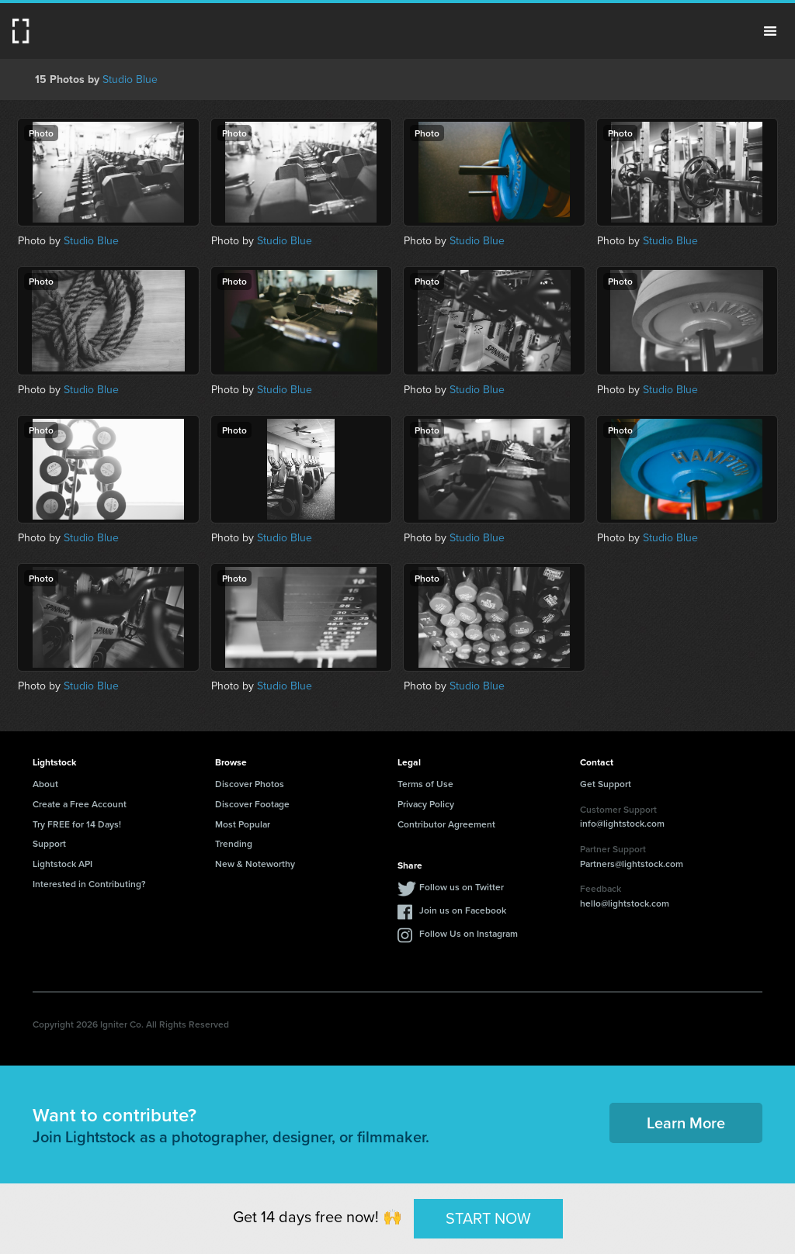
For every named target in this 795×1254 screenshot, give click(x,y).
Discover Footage (252, 803)
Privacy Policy (426, 803)
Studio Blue (130, 79)
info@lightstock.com (622, 823)
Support (49, 843)
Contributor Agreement (446, 824)
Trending (233, 843)
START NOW (488, 1218)
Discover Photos (249, 783)
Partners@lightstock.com (631, 863)
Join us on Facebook (462, 910)
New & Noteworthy (255, 863)
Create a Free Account (80, 803)
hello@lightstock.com (624, 903)
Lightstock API (62, 863)
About (45, 783)
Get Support (605, 783)
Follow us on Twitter (461, 886)
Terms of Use (425, 783)
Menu (770, 31)
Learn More (686, 1122)
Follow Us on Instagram (468, 933)
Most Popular (242, 824)
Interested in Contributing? (89, 883)
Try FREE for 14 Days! (77, 824)
